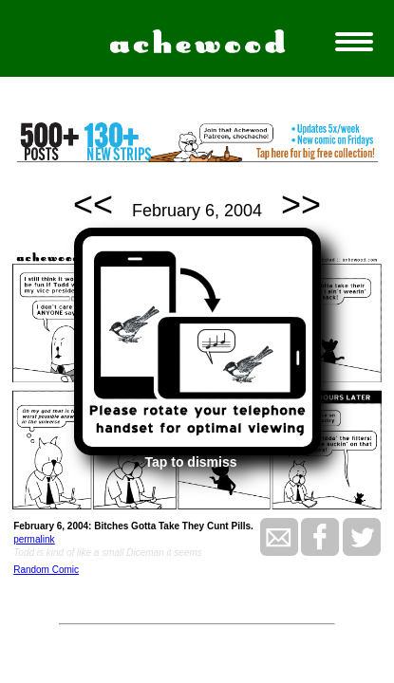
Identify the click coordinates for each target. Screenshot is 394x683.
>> (301, 204)
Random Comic (46, 569)
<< (93, 204)
